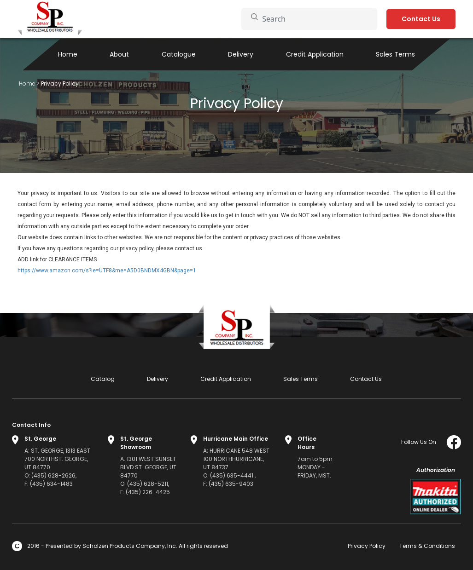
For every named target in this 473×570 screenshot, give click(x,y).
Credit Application (315, 54)
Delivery (240, 54)
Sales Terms (395, 54)
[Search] (315, 19)
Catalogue (179, 54)
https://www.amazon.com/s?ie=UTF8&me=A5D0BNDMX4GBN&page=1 (107, 270)
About (119, 54)
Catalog (103, 379)
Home (67, 54)
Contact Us (421, 18)
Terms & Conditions (427, 546)
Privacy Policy (366, 546)
